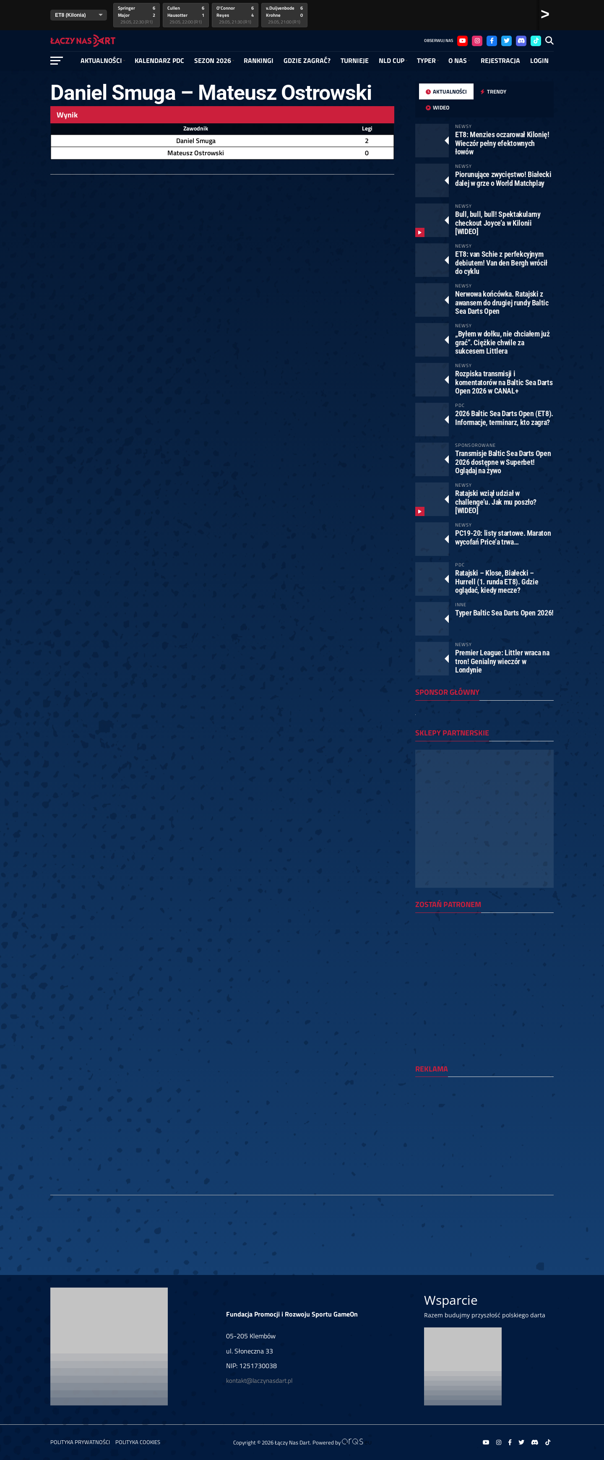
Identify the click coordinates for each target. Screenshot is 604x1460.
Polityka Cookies (137, 1442)
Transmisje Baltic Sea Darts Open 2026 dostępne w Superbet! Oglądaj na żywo (503, 461)
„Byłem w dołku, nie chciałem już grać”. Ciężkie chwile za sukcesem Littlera (502, 342)
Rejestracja (500, 60)
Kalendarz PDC (159, 60)
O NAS (457, 60)
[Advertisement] (484, 1137)
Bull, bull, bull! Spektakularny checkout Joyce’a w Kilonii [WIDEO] (498, 222)
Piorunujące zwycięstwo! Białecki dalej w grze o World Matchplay (503, 178)
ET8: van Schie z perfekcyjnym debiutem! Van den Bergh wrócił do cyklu (501, 262)
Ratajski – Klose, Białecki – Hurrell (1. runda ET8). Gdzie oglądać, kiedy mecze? (496, 581)
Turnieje (355, 60)
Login (539, 60)
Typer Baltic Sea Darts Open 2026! (504, 612)
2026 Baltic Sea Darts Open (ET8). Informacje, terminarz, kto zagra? (504, 417)
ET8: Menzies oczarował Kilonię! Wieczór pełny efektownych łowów (502, 143)
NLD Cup (391, 60)
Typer (426, 60)
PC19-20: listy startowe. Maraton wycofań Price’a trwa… (503, 537)
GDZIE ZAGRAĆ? (307, 60)
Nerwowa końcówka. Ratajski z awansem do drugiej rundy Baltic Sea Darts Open (502, 302)
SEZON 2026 (212, 60)
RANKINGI (258, 60)
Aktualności (101, 60)
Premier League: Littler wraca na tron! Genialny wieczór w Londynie (502, 661)
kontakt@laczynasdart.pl (259, 1380)
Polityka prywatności (80, 1442)
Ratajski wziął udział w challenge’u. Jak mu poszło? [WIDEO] (495, 501)
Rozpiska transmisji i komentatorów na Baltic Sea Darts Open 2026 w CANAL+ (503, 382)
